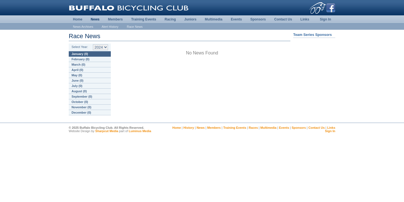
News (95, 19)
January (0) (80, 54)
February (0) (80, 59)
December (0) (81, 112)
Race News (135, 26)
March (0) (78, 64)
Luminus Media (140, 131)
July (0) (77, 86)
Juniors (190, 19)
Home (77, 19)
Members (115, 19)
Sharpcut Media (106, 131)
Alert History (110, 26)
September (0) (82, 96)
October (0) (80, 102)
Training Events (143, 19)
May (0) (77, 75)
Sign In (325, 19)
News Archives (83, 26)
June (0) (77, 80)
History (188, 127)
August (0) (79, 91)
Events (236, 19)
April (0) (77, 70)
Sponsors (258, 19)
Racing (170, 19)
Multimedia (213, 19)
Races (253, 127)
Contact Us (283, 19)
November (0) (81, 107)
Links (304, 19)
